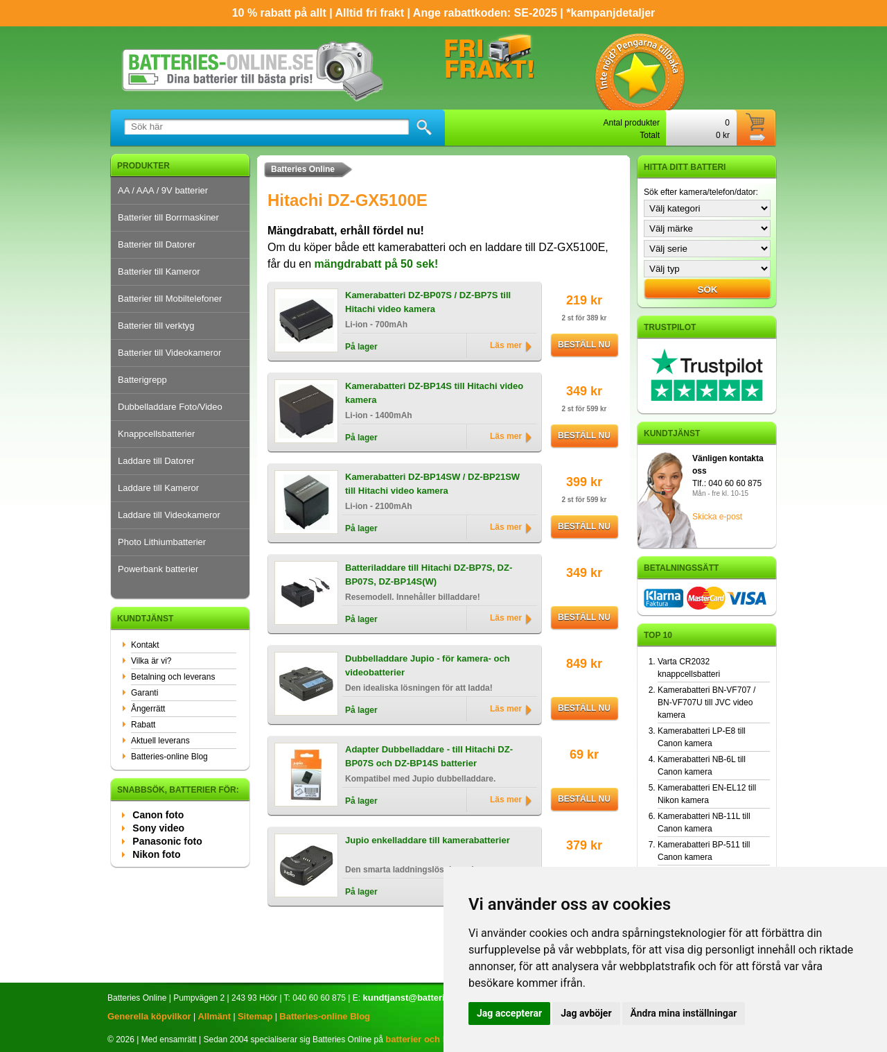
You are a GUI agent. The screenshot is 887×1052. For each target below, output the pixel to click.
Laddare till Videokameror (169, 515)
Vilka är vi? (151, 661)
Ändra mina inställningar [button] (684, 1013)
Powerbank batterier (158, 569)
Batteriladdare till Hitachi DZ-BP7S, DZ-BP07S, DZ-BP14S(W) (428, 574)
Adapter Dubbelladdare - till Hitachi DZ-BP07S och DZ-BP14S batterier (429, 756)
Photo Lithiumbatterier (162, 542)
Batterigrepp (142, 379)
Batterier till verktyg (156, 325)
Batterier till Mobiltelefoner (170, 298)
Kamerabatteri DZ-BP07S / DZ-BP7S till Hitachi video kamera (428, 302)
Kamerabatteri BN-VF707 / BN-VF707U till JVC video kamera (706, 702)
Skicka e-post (717, 516)
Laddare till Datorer (156, 461)
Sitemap (255, 1016)
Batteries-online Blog (169, 756)
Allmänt (214, 1016)
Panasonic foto (167, 841)
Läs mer (506, 345)
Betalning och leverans (173, 677)
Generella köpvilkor (149, 1016)
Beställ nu (584, 345)
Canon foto (158, 814)
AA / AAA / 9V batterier (163, 190)
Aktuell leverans (160, 740)
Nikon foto (156, 854)
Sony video (158, 828)
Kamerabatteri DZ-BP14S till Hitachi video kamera (434, 393)
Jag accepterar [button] (509, 1013)
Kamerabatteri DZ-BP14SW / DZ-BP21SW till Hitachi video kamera (432, 484)
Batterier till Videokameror (169, 352)
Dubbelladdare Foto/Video (170, 407)
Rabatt (143, 725)
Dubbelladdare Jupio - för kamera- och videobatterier (427, 665)
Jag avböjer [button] (586, 1013)
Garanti (144, 693)
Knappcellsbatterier (156, 434)
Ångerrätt (148, 709)
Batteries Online (303, 169)
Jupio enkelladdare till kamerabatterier (427, 840)
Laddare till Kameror (158, 488)
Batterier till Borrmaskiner (168, 217)
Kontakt (145, 645)
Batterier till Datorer (156, 244)
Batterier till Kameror (159, 271)
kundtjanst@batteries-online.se (429, 997)
